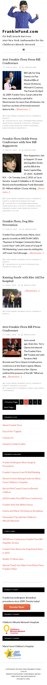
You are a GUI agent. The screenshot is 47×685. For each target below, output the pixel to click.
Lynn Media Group (32, 674)
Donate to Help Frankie (14, 444)
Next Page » (9, 407)
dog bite (22, 206)
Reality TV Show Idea (13, 559)
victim (15, 211)
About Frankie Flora (12, 425)
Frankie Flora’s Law (12, 208)
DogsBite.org (23, 679)
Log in (23, 671)
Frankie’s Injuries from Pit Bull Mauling (21, 472)
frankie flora (34, 206)
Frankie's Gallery (18, 386)
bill (15, 206)
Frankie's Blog (24, 116)
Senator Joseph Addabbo (26, 126)
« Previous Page (11, 402)
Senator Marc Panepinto (15, 128)
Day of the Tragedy (12, 431)
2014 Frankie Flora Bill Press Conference (22, 498)
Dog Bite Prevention (29, 264)
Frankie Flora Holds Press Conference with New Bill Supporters (20, 142)
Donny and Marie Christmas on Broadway (23, 510)
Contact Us (8, 437)
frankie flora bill (22, 123)
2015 (21, 121)
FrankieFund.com (20, 31)
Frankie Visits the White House (18, 504)
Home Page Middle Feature (22, 201)
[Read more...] (23, 109)
